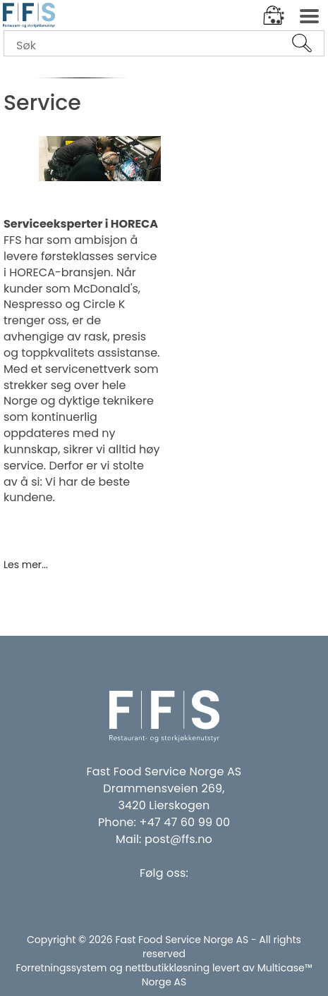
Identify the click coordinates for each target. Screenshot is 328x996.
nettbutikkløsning (167, 968)
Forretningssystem (61, 968)
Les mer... (26, 563)
